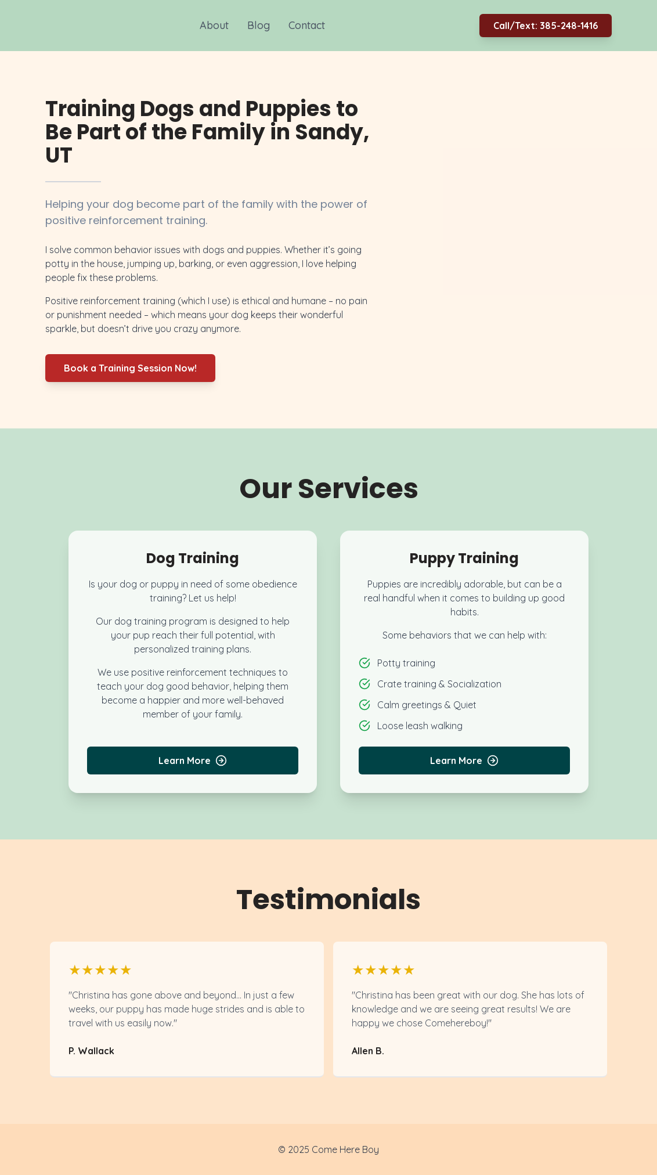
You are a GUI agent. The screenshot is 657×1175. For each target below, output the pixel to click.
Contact (306, 25)
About (214, 25)
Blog (258, 25)
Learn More (192, 760)
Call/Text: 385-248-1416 (545, 25)
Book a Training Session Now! (130, 368)
